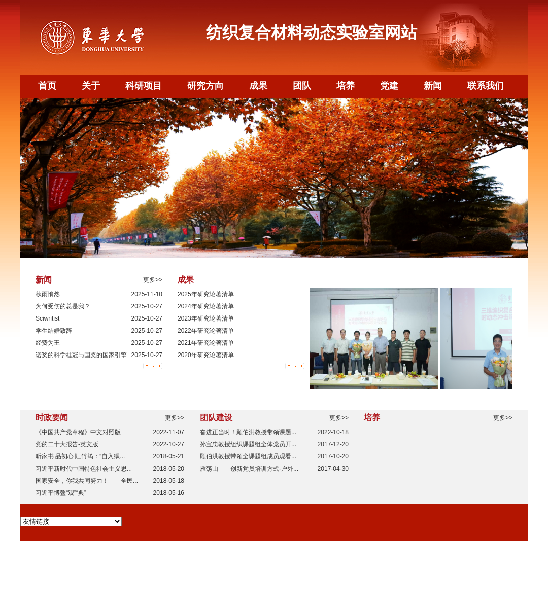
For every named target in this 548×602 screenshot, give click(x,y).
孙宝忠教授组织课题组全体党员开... (248, 444)
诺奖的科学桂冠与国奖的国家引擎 (81, 355)
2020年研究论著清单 (206, 355)
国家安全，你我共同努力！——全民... (87, 480)
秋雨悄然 (48, 294)
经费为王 (48, 342)
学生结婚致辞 (54, 330)
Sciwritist (47, 318)
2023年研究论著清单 (206, 318)
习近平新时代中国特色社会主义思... (84, 468)
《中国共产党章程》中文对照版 (78, 432)
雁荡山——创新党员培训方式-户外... (249, 468)
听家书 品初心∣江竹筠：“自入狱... (80, 456)
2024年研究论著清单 (206, 306)
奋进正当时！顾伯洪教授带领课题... (248, 432)
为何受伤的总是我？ (63, 306)
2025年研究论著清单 (206, 294)
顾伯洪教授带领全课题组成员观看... (248, 456)
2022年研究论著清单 (206, 330)
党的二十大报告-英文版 (67, 444)
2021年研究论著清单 (206, 342)
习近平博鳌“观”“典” (61, 493)
